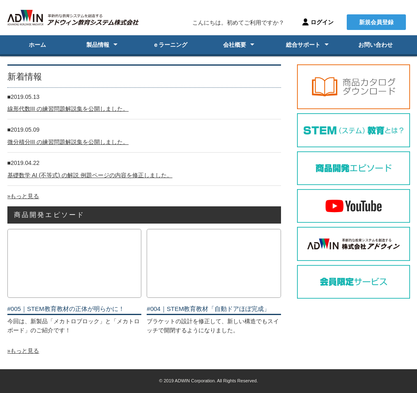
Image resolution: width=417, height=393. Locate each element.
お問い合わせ (375, 44)
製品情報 (97, 44)
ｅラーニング (170, 44)
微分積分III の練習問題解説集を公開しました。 (68, 142)
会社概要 (234, 44)
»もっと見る (23, 196)
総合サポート (303, 44)
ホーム (37, 44)
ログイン (322, 22)
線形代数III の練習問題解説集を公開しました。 (68, 108)
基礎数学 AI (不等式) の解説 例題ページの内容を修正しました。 (90, 175)
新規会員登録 (376, 22)
